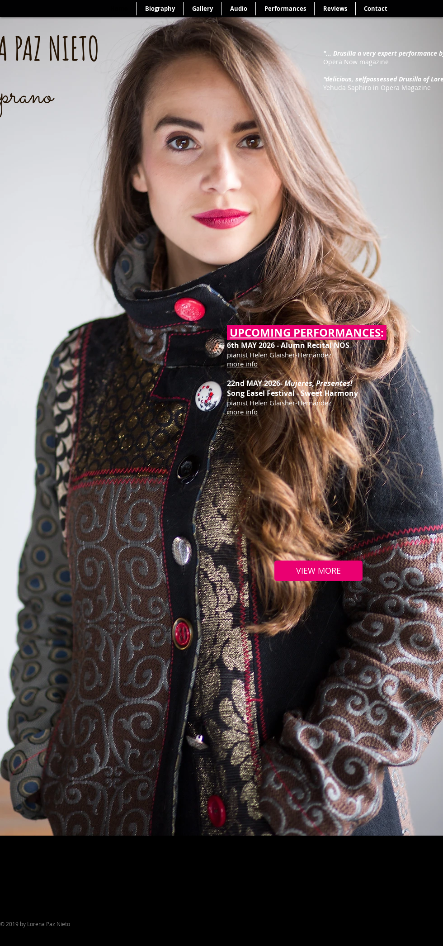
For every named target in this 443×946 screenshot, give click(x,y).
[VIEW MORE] (318, 571)
